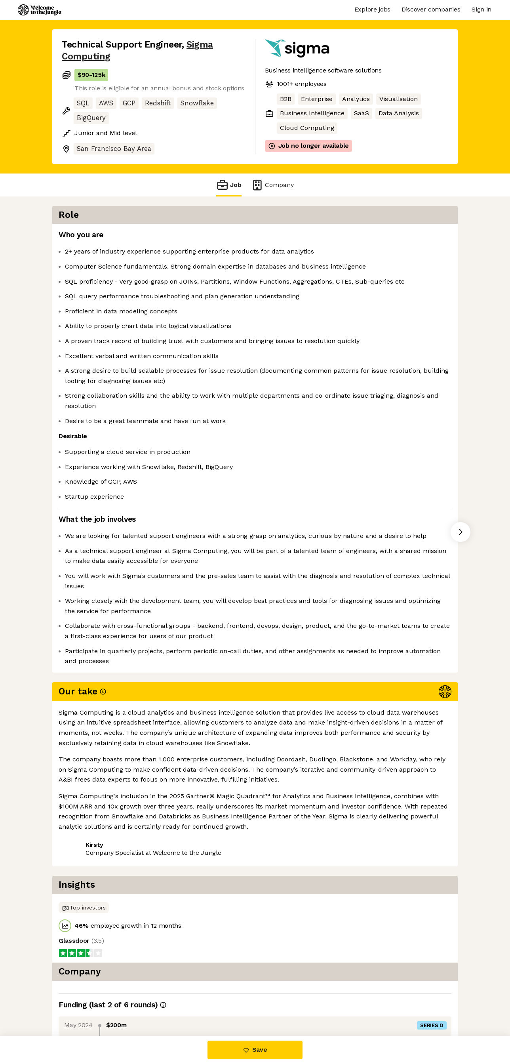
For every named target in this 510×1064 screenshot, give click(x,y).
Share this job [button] (83, 834)
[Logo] (39, 9)
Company (272, 184)
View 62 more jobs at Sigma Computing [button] (177, 834)
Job (229, 184)
